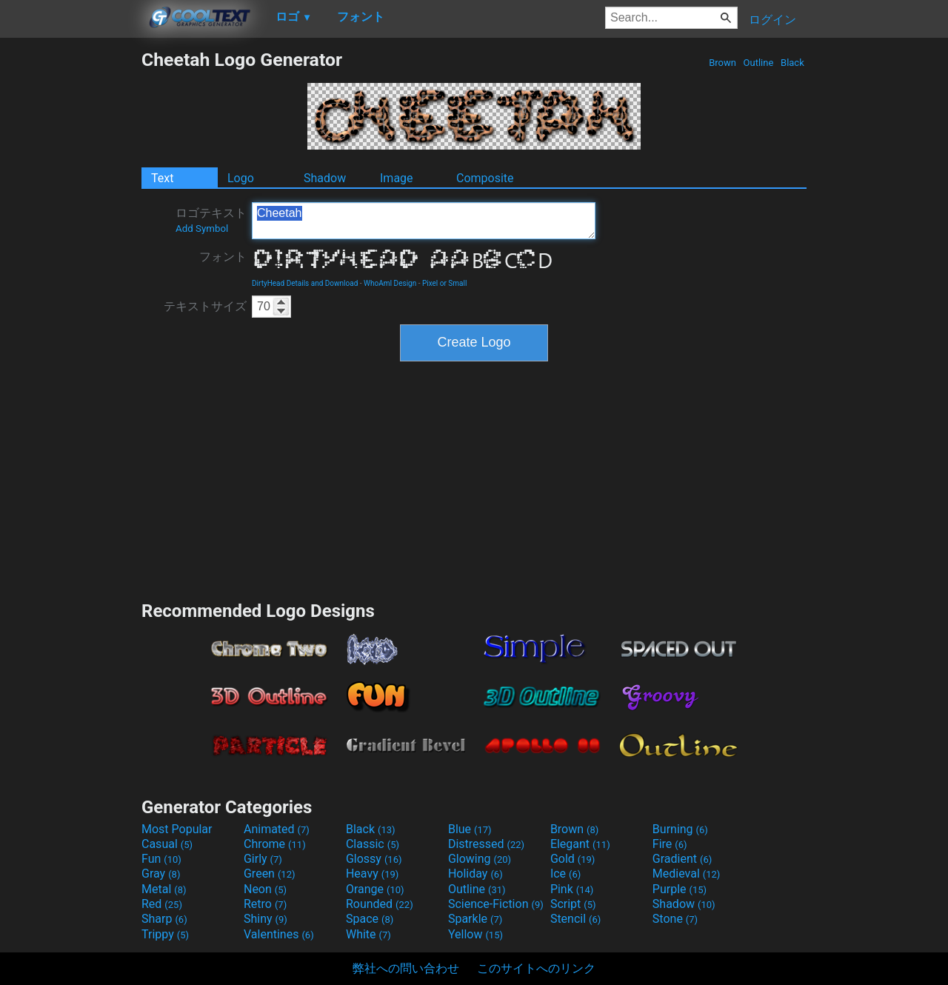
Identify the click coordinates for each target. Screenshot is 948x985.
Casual (167, 844)
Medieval (686, 874)
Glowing (479, 859)
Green (270, 874)
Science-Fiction (496, 904)
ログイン (772, 20)
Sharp (164, 919)
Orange (375, 889)
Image (396, 178)
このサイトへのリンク (536, 968)
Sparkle (475, 919)
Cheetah (423, 220)
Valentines (279, 934)
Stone (675, 919)
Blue (470, 829)
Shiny (265, 919)
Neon (265, 889)
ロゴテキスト (211, 220)
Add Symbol (202, 228)
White (368, 934)
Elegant (580, 844)
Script (573, 904)
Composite (485, 178)
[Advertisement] (70, 271)
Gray (160, 874)
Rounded (379, 904)
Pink (572, 889)
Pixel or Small (444, 283)
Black (792, 62)
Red (161, 904)
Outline (758, 62)
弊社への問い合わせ (406, 968)
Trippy (165, 934)
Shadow (325, 178)
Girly (263, 859)
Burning (680, 829)
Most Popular (177, 829)
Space (369, 919)
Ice (565, 874)
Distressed (486, 844)
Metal (164, 889)
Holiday (475, 874)
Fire (669, 844)
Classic (372, 844)
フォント (223, 257)
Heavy (372, 874)
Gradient (682, 859)
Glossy (374, 859)
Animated (277, 829)
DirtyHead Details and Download (305, 283)
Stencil (575, 919)
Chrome (275, 844)
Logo (240, 178)
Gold (572, 859)
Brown (722, 62)
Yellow (475, 934)
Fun (161, 859)
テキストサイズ (205, 306)
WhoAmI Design (390, 283)
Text (162, 178)
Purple (679, 889)
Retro (265, 904)
